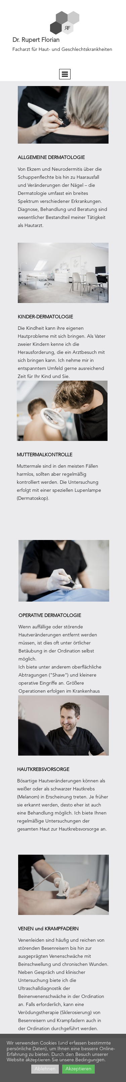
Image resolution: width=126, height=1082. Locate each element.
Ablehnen (45, 1069)
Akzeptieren (78, 1069)
